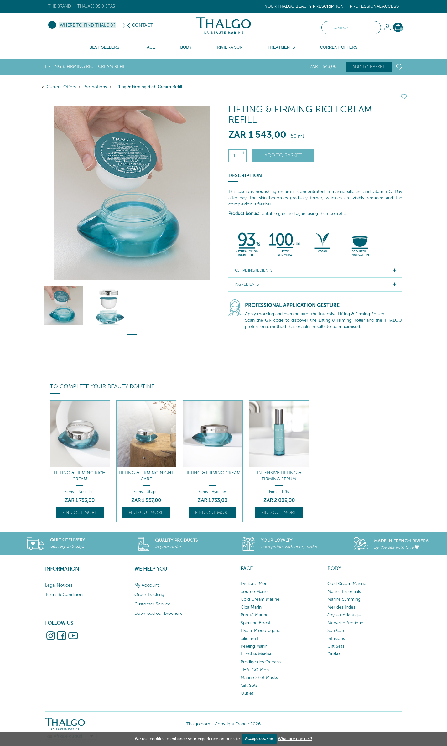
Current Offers (61, 87)
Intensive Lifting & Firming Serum (279, 476)
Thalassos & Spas (96, 6)
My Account (146, 585)
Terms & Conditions (64, 594)
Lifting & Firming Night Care (146, 476)
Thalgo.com (198, 724)
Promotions (95, 87)
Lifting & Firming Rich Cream (80, 476)
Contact (142, 25)
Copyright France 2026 (238, 724)
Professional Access (374, 6)
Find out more (79, 512)
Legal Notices (58, 585)
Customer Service (152, 604)
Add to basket (368, 67)
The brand (59, 6)
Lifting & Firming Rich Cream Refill (148, 87)
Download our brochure (158, 613)
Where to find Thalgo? (88, 25)
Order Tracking (149, 594)
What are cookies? (295, 738)
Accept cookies (259, 738)
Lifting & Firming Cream (213, 472)
